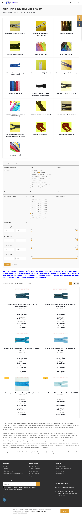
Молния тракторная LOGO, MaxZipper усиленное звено (15, 135)
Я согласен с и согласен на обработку (20, 488)
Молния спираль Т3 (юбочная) (41, 73)
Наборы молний (15, 155)
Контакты (5, 466)
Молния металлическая (15, 54)
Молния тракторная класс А (66, 114)
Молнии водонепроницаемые (15, 33)
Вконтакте (4, 500)
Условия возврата (34, 473)
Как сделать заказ (60, 466)
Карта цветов (59, 473)
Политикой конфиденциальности (20, 487)
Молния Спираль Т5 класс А (66, 93)
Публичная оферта (8, 471)
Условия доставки (34, 468)
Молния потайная (41, 54)
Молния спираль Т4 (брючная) (66, 73)
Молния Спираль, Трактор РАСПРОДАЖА (15, 73)
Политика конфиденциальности (13, 473)
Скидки (31, 476)
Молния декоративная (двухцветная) (40, 34)
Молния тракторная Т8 (66, 134)
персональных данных (16, 489)
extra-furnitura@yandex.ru (66, 487)
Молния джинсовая (66, 33)
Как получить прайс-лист (63, 468)
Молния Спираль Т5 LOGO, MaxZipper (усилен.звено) (41, 94)
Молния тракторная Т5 (40, 134)
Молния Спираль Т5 (15, 93)
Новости (5, 468)
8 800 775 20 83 (63, 484)
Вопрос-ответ (59, 471)
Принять (64, 511)
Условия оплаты (34, 466)
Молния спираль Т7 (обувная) (41, 114)
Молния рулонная (66, 54)
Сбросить (14, 264)
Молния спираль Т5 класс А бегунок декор (15, 115)
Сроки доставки (34, 471)
